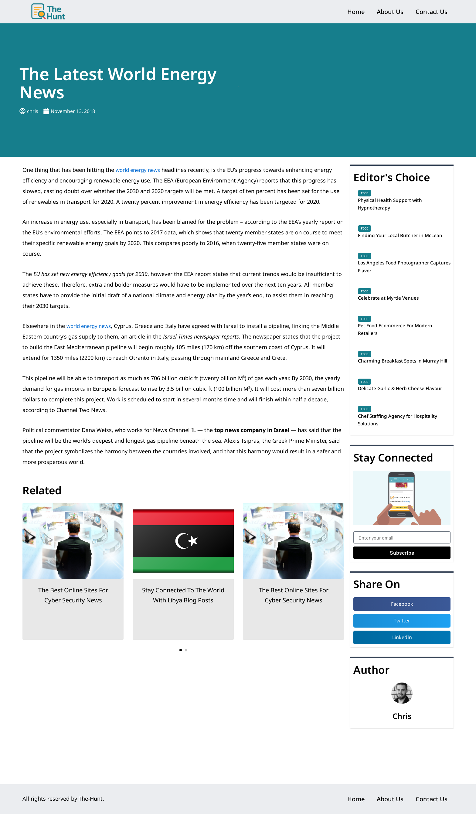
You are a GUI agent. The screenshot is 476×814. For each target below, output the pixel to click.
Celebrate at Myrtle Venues (393, 314)
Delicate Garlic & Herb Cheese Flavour (396, 423)
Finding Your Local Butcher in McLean (396, 243)
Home (356, 12)
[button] (180, 650)
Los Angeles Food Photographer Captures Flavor (400, 281)
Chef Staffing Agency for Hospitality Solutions (389, 461)
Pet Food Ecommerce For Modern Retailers (402, 347)
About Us (390, 12)
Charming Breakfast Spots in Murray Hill (395, 385)
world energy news (140, 169)
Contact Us (431, 12)
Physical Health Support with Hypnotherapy (395, 205)
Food (364, 193)
